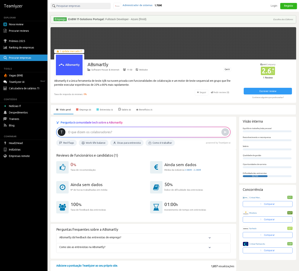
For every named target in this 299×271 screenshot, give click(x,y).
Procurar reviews (16, 30)
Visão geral (63, 110)
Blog (9, 125)
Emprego (83, 109)
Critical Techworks (257, 244)
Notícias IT (13, 106)
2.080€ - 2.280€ (193, 170)
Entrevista (104, 109)
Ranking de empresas (19, 47)
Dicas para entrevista (127, 142)
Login (274, 5)
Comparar (267, 204)
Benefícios (144, 110)
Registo (288, 5)
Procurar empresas (17, 57)
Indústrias (12, 149)
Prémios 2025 (14, 41)
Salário (124, 109)
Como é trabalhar (160, 142)
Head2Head (13, 143)
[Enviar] (225, 132)
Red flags (66, 142)
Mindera (253, 213)
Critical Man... (255, 198)
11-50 (127, 69)
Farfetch (252, 228)
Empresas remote (17, 156)
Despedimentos (16, 112)
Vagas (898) (13, 75)
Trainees (11, 118)
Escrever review (268, 91)
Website (142, 69)
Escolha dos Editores (283, 19)
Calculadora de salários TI (21, 88)
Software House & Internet (103, 69)
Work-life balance (93, 142)
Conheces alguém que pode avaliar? (268, 97)
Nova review (13, 24)
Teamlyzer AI (24, 81)
